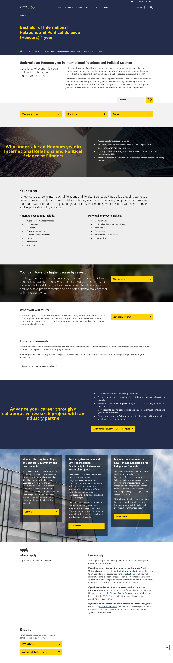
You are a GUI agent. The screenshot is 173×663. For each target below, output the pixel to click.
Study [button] (59, 7)
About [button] (106, 7)
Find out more (132, 279)
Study (26, 51)
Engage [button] (79, 7)
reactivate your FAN (108, 606)
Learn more (41, 512)
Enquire (132, 114)
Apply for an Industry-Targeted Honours (113, 429)
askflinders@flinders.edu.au (41, 652)
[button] (139, 7)
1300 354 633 (41, 644)
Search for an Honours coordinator (39, 366)
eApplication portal (131, 574)
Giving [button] (97, 7)
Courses (35, 51)
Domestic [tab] (123, 99)
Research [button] (69, 7)
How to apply (86, 114)
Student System (117, 593)
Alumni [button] (88, 7)
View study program (132, 317)
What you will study (41, 114)
